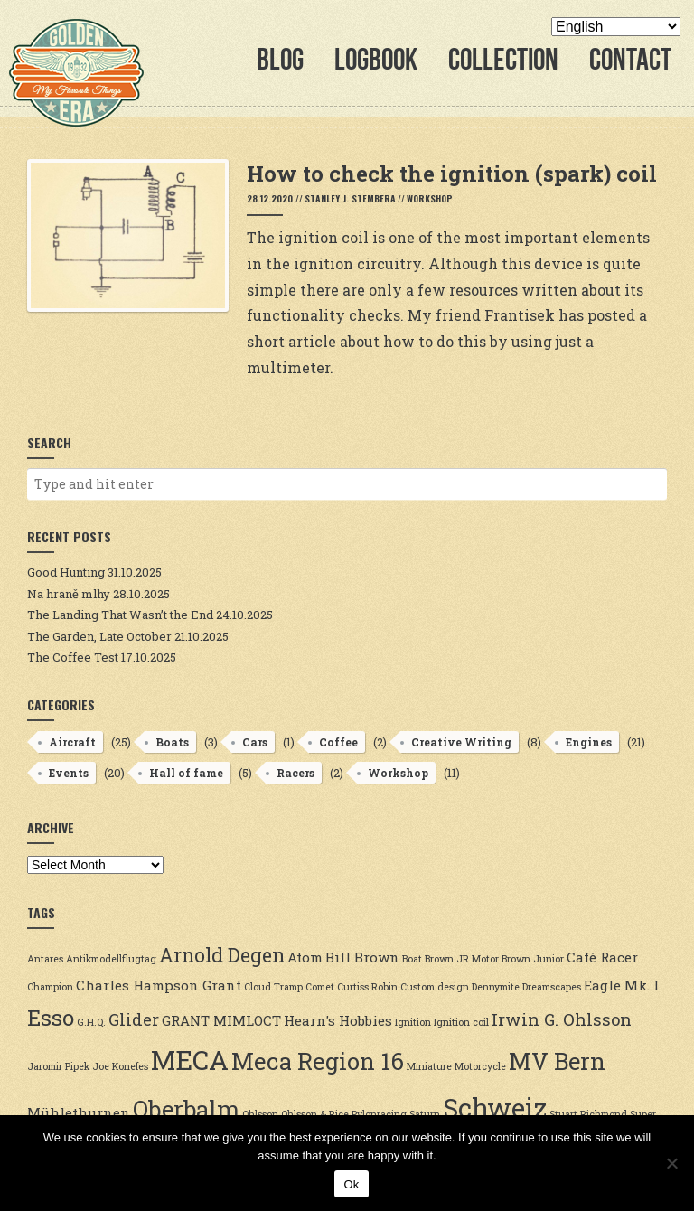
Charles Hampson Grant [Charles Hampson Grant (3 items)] (158, 985)
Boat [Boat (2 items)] (412, 959)
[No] (671, 1163)
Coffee (338, 742)
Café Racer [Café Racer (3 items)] (602, 957)
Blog (280, 59)
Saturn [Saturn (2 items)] (424, 1114)
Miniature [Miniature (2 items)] (429, 1066)
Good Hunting (66, 572)
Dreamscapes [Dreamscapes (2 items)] (551, 987)
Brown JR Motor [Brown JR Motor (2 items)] (462, 959)
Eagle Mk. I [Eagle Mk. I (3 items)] (621, 985)
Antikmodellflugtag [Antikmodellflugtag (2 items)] (111, 959)
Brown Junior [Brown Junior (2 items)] (533, 959)
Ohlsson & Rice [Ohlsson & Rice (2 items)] (315, 1114)
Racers (295, 772)
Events (69, 772)
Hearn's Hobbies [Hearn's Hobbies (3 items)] (338, 1020)
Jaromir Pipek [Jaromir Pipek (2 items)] (58, 1066)
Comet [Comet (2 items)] (319, 987)
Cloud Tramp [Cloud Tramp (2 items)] (273, 987)
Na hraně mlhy (68, 594)
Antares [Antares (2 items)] (45, 959)
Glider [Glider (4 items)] (133, 1019)
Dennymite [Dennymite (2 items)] (496, 987)
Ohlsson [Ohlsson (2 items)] (260, 1114)
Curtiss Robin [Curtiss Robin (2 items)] (367, 987)
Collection (503, 59)
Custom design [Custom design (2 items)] (434, 987)
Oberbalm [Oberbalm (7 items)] (186, 1109)
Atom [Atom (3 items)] (305, 957)
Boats (172, 742)
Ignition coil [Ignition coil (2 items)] (461, 1022)
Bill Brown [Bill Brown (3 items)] (362, 957)
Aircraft (72, 742)
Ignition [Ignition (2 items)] (413, 1022)
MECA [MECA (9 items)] (190, 1059)
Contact (630, 59)
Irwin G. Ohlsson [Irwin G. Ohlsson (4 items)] (562, 1019)
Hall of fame (186, 772)
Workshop (430, 198)
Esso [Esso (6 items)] (50, 1017)
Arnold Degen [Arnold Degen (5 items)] (222, 955)
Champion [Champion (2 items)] (50, 987)
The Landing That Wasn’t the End (120, 614)
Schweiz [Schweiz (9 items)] (495, 1107)
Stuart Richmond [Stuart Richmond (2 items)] (588, 1114)
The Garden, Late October (99, 636)
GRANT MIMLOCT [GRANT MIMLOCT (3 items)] (221, 1020)
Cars (254, 742)
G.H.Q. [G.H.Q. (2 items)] (91, 1022)
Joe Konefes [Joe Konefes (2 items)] (120, 1066)
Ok (351, 1184)
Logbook (375, 59)
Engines (589, 742)
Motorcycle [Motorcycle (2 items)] (480, 1066)
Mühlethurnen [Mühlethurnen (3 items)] (78, 1112)
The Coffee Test (72, 657)
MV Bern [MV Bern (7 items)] (557, 1061)
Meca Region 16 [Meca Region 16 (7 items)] (317, 1061)
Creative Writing (461, 742)
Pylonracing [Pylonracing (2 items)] (379, 1114)
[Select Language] (615, 26)
